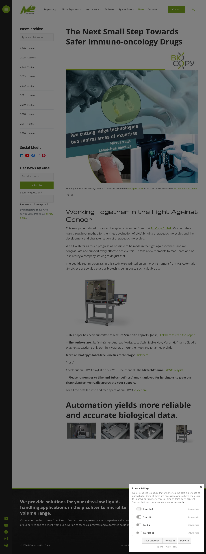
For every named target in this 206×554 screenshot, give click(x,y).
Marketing (148, 532)
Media (146, 524)
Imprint (159, 546)
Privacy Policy (171, 546)
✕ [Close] (201, 487)
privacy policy (178, 502)
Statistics (148, 517)
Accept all (170, 540)
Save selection (151, 540)
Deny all (184, 540)
